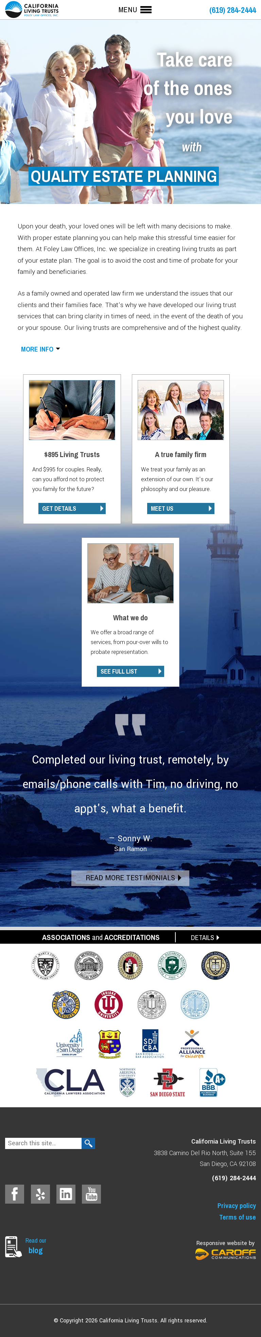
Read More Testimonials (130, 878)
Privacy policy (237, 1205)
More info (37, 349)
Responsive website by (225, 1249)
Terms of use (237, 1217)
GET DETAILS (59, 508)
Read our (37, 1246)
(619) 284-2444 (232, 10)
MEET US (162, 508)
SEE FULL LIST (119, 671)
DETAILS (202, 937)
